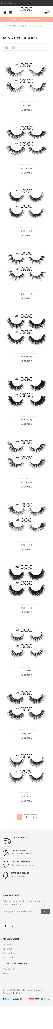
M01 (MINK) (27, 105)
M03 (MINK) (26, 231)
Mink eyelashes (31, 102)
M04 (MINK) (26, 294)
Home (6, 26)
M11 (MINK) (26, 733)
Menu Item (8, 957)
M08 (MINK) (26, 545)
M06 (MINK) (26, 419)
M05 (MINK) (26, 356)
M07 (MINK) (26, 482)
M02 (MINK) (26, 168)
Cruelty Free (19, 850)
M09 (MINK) (26, 608)
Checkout (7, 949)
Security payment (22, 862)
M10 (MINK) (27, 671)
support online (20, 873)
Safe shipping (22, 837)
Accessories (18, 26)
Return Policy (9, 973)
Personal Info (9, 953)
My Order (7, 944)
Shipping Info (9, 969)
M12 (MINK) (26, 796)
